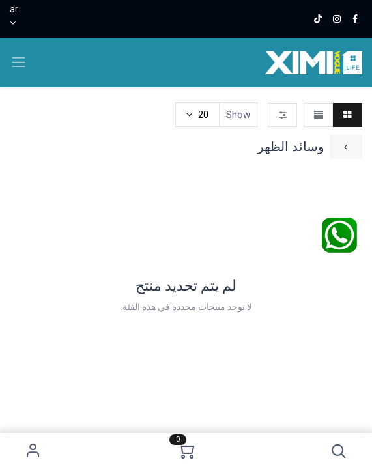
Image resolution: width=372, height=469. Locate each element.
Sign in (33, 451)
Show (238, 115)
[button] (338, 451)
